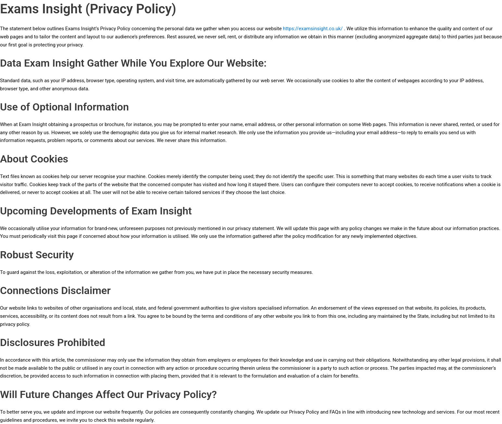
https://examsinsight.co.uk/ (313, 29)
